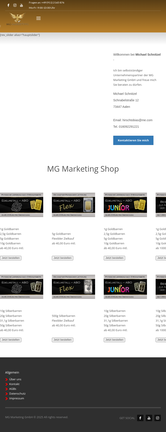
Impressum (16, 398)
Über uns (15, 379)
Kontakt (14, 384)
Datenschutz (17, 393)
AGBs (12, 389)
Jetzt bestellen (11, 258)
